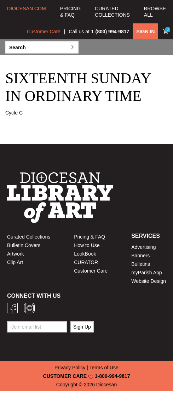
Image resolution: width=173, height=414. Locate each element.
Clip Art (15, 262)
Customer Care (43, 31)
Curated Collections (28, 237)
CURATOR (86, 262)
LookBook (85, 254)
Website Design (148, 281)
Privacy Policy (69, 367)
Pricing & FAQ (89, 237)
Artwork (15, 254)
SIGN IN (145, 31)
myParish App (146, 272)
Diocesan (106, 384)
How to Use (86, 245)
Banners (140, 255)
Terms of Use (103, 367)
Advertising (143, 247)
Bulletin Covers (23, 245)
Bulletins (140, 264)
